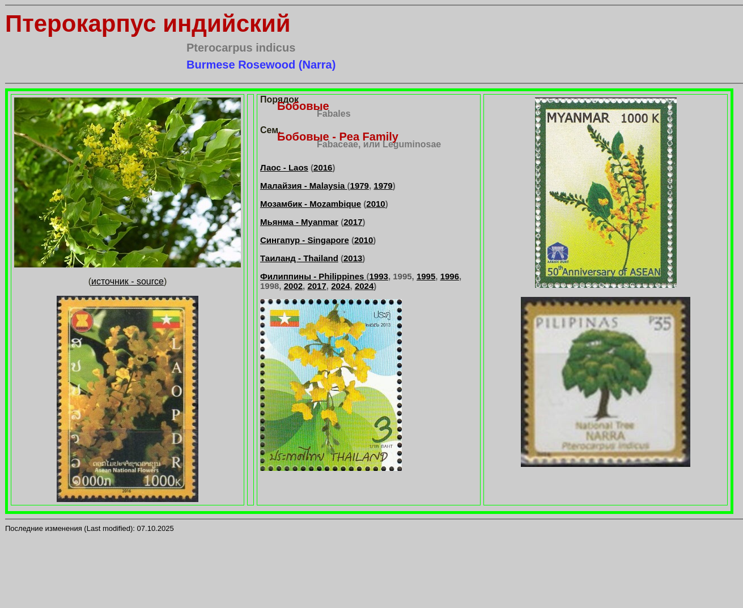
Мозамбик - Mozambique (310, 204)
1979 (359, 185)
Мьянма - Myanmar (299, 222)
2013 (352, 258)
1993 (379, 276)
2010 (375, 204)
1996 (449, 276)
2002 (293, 286)
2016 (322, 167)
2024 (340, 286)
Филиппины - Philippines (313, 276)
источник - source (127, 281)
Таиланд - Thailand (299, 258)
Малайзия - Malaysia (303, 185)
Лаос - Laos (284, 167)
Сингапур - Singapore (304, 240)
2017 (352, 222)
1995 (426, 276)
